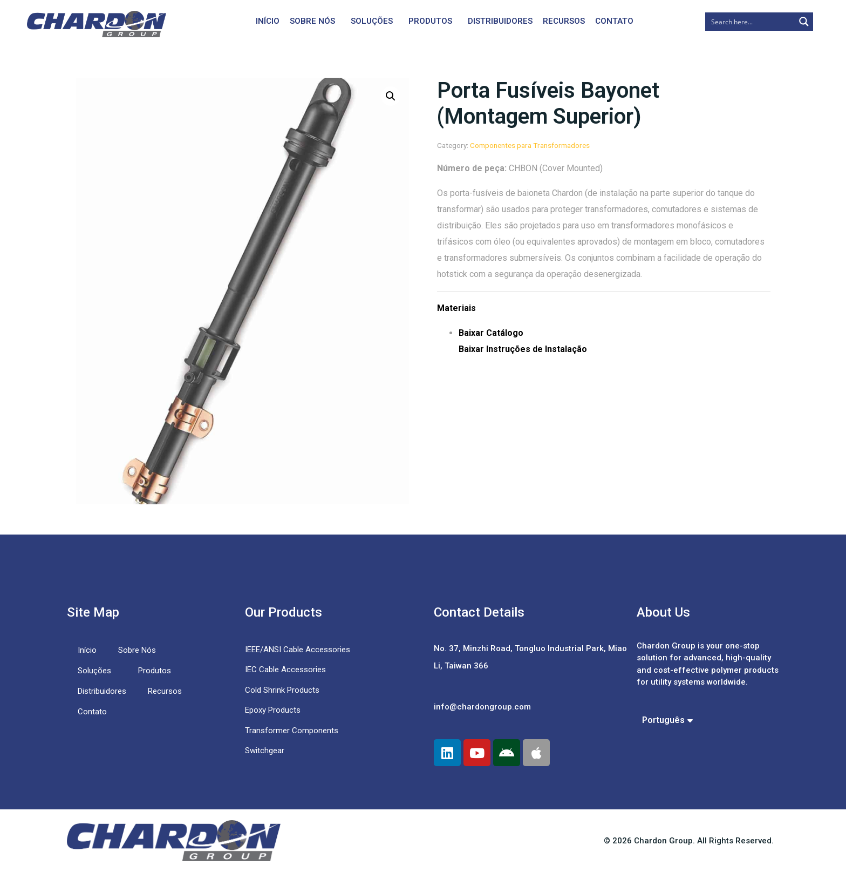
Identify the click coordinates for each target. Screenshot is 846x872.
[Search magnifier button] (804, 21)
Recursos (564, 21)
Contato (614, 21)
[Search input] (750, 21)
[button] (390, 96)
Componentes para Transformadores (530, 145)
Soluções (372, 21)
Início (267, 21)
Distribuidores (500, 21)
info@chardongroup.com (482, 707)
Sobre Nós (312, 21)
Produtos (430, 21)
